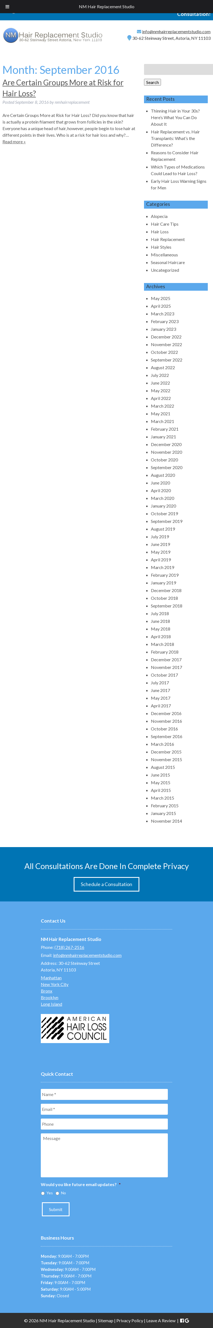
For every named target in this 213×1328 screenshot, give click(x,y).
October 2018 (164, 598)
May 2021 (160, 413)
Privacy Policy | (131, 1320)
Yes (50, 1192)
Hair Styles (161, 247)
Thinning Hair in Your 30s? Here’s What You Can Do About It (175, 117)
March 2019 (162, 567)
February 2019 (165, 575)
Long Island (51, 1004)
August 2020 (163, 475)
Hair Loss (160, 231)
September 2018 (166, 605)
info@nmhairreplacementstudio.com (176, 31)
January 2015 (163, 813)
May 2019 (160, 551)
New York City (54, 984)
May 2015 (160, 782)
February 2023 (165, 321)
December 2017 (166, 659)
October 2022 (164, 352)
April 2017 (161, 705)
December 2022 (166, 336)
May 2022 (160, 390)
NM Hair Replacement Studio (106, 6)
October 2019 (164, 513)
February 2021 (165, 429)
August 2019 (163, 528)
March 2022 (162, 405)
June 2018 (160, 621)
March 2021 (162, 421)
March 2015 (162, 797)
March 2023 (162, 313)
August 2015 (163, 767)
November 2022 (166, 344)
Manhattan (51, 977)
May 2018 (160, 628)
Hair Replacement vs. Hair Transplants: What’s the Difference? (175, 138)
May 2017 (160, 698)
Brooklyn (49, 997)
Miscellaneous (164, 254)
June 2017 (160, 690)
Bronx (46, 990)
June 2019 (160, 544)
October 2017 (164, 674)
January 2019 (163, 582)
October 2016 (164, 728)
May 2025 (160, 298)
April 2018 (161, 636)
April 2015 (161, 790)
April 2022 (161, 398)
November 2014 (166, 820)
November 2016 (166, 721)
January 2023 (163, 329)
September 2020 (166, 467)
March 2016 (162, 744)
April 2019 (161, 559)
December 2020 (166, 444)
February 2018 (165, 651)
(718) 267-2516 (69, 947)
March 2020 (162, 498)
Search (152, 82)
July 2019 (160, 536)
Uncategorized (165, 270)
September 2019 (166, 521)
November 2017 (166, 667)
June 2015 (160, 774)
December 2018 (166, 590)
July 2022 (160, 375)
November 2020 (166, 452)
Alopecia (159, 216)
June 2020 (160, 482)
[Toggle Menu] (7, 6)
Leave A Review (160, 1320)
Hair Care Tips (165, 223)
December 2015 (166, 751)
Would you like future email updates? (81, 1184)
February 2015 (165, 805)
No (63, 1192)
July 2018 (160, 613)
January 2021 (163, 436)
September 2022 (166, 359)
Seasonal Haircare (168, 262)
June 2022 (160, 382)
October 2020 (164, 459)
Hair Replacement (168, 239)
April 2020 (161, 490)
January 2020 (163, 505)
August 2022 (163, 367)
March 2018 (162, 644)
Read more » (14, 141)
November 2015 (166, 759)
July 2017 (160, 682)
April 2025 (161, 306)
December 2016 (166, 713)
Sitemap (105, 1320)
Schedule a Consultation (106, 884)
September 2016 (166, 736)
